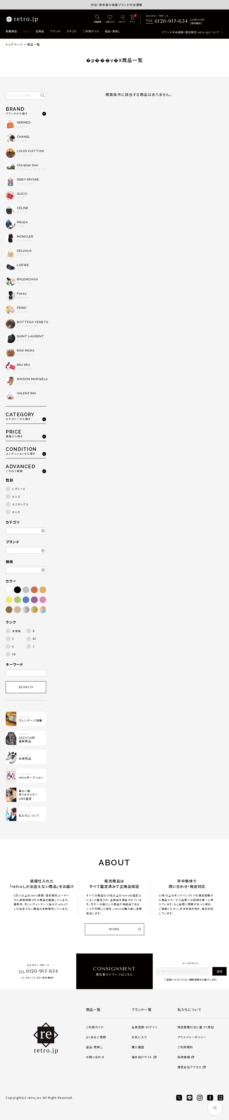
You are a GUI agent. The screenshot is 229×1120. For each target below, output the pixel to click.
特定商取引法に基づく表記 (195, 1027)
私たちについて (189, 1009)
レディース (19, 489)
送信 (219, 971)
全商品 (40, 31)
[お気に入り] (110, 19)
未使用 (16, 631)
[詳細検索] (97, 19)
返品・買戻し (112, 31)
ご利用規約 (185, 1047)
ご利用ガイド (91, 31)
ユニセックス (20, 504)
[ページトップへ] (215, 1108)
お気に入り (139, 1037)
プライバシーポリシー (191, 1037)
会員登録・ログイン (145, 1027)
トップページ (14, 44)
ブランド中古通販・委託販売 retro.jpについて (190, 32)
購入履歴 (138, 1047)
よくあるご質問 (96, 1037)
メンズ (16, 496)
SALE (26, 31)
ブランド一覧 (142, 1009)
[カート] (132, 19)
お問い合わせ (95, 1057)
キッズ (16, 512)
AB (14, 654)
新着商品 (11, 31)
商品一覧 (93, 1009)
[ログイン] (122, 19)
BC (35, 638)
